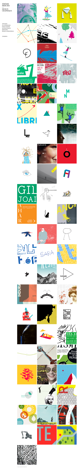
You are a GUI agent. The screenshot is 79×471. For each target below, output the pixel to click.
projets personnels (8, 31)
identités (5, 29)
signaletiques (6, 28)
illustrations (6, 25)
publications (6, 26)
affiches (4, 23)
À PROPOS (4, 36)
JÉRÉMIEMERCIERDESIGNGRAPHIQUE (7, 7)
